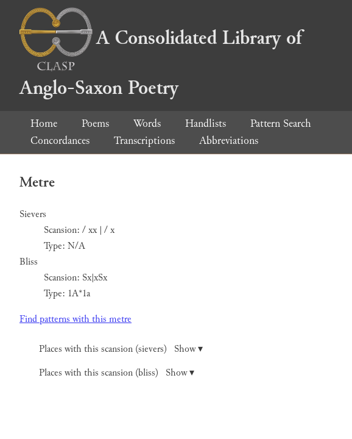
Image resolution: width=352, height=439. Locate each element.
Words (147, 123)
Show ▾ (188, 349)
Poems (95, 123)
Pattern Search (280, 123)
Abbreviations (228, 140)
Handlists (205, 123)
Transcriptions (144, 140)
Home (43, 123)
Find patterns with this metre (75, 319)
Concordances (60, 140)
